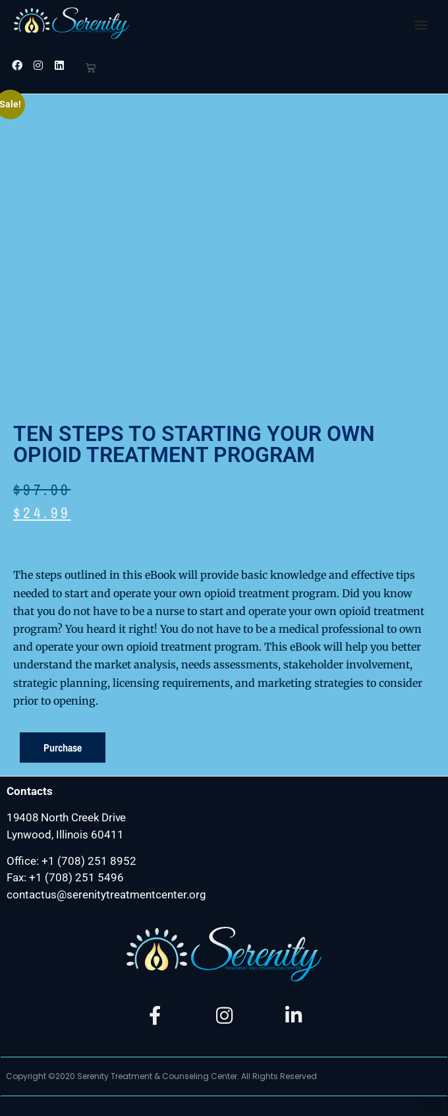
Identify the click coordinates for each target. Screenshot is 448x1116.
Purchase (62, 747)
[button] (421, 24)
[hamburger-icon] (432, 1105)
